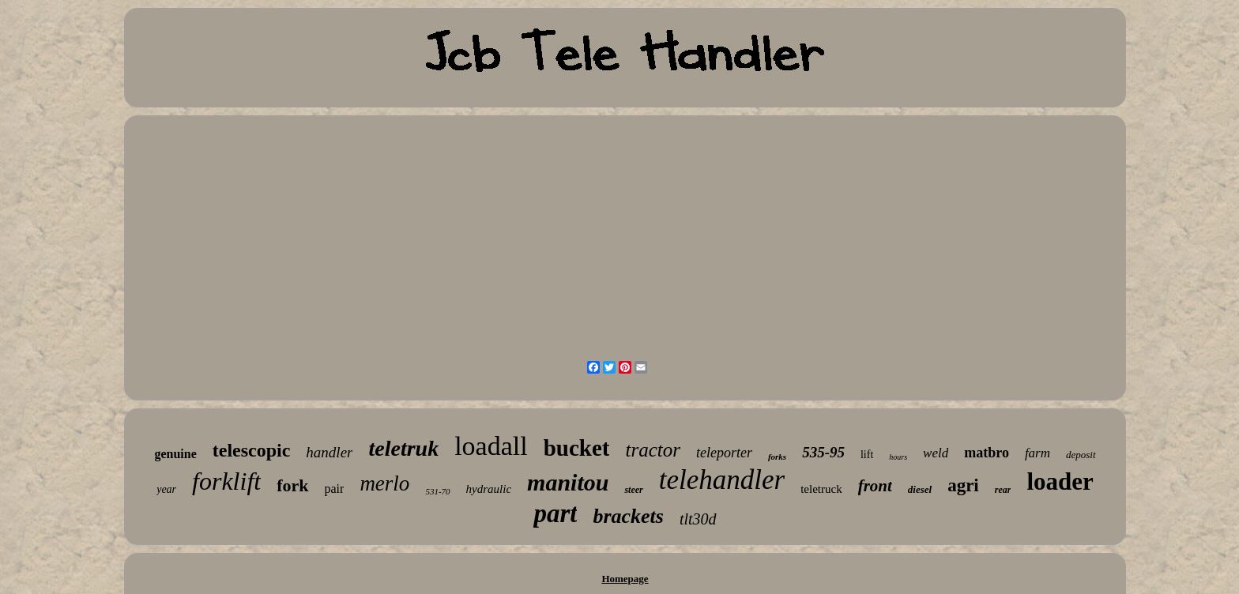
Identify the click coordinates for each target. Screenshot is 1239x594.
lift (867, 455)
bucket (577, 448)
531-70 (437, 491)
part (555, 513)
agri (963, 485)
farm (1037, 453)
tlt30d (698, 519)
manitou (567, 482)
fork (292, 485)
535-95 (823, 452)
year (166, 489)
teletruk (403, 448)
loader (1059, 481)
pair (335, 488)
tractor (652, 450)
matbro (986, 453)
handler (329, 452)
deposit (1081, 455)
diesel (920, 489)
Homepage (624, 579)
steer (633, 489)
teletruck (821, 489)
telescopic (252, 450)
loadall (491, 446)
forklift (226, 481)
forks (777, 456)
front (875, 485)
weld (935, 453)
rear (1003, 489)
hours (898, 457)
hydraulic (489, 489)
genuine (175, 454)
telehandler (722, 479)
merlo (384, 483)
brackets (628, 516)
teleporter (724, 453)
